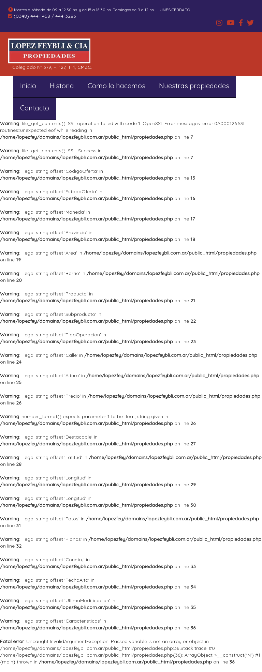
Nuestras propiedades (194, 85)
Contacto (34, 108)
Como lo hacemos (116, 85)
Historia (62, 85)
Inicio (28, 85)
